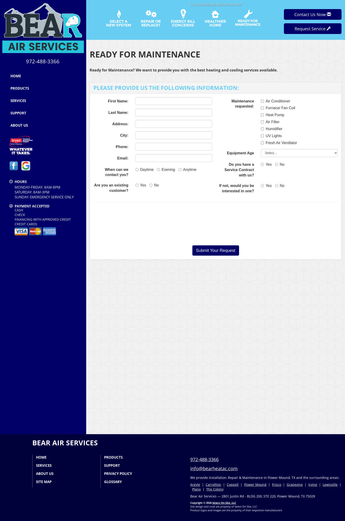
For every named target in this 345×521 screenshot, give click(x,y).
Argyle (195, 484)
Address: (120, 124)
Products (19, 88)
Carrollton (213, 484)
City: (124, 135)
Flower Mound (255, 484)
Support (18, 113)
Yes (140, 185)
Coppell (233, 484)
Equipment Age (240, 153)
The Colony (214, 489)
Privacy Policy (118, 473)
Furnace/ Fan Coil (278, 108)
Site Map (44, 481)
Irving (312, 484)
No (154, 185)
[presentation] (216, 223)
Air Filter (270, 122)
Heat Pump (272, 115)
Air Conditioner (275, 101)
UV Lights (271, 136)
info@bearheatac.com (214, 468)
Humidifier (271, 129)
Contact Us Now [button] (312, 14)
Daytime (144, 170)
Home (15, 76)
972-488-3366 (204, 459)
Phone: (122, 147)
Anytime (187, 170)
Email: (122, 158)
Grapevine (295, 484)
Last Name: (118, 113)
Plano (196, 489)
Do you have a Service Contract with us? (239, 169)
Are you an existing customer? (111, 188)
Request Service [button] (313, 28)
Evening (166, 170)
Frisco (276, 484)
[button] (215, 250)
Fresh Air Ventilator (279, 143)
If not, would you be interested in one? (236, 188)
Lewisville (330, 484)
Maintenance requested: (242, 103)
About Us (19, 125)
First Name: (118, 101)
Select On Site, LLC (224, 502)
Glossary (113, 481)
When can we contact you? (116, 172)
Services (18, 100)
